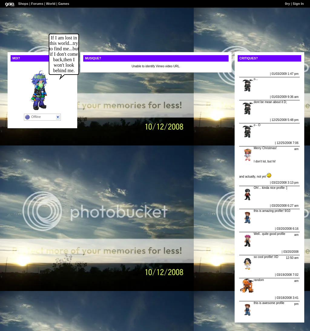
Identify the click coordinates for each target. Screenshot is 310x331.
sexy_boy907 (249, 182)
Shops (23, 3)
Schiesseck (248, 73)
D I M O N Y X (249, 274)
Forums (37, 3)
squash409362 (250, 228)
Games (63, 3)
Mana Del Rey (250, 143)
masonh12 (247, 205)
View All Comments (253, 66)
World (50, 3)
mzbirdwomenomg (253, 251)
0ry (287, 3)
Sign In (298, 3)
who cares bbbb (251, 297)
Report (264, 73)
